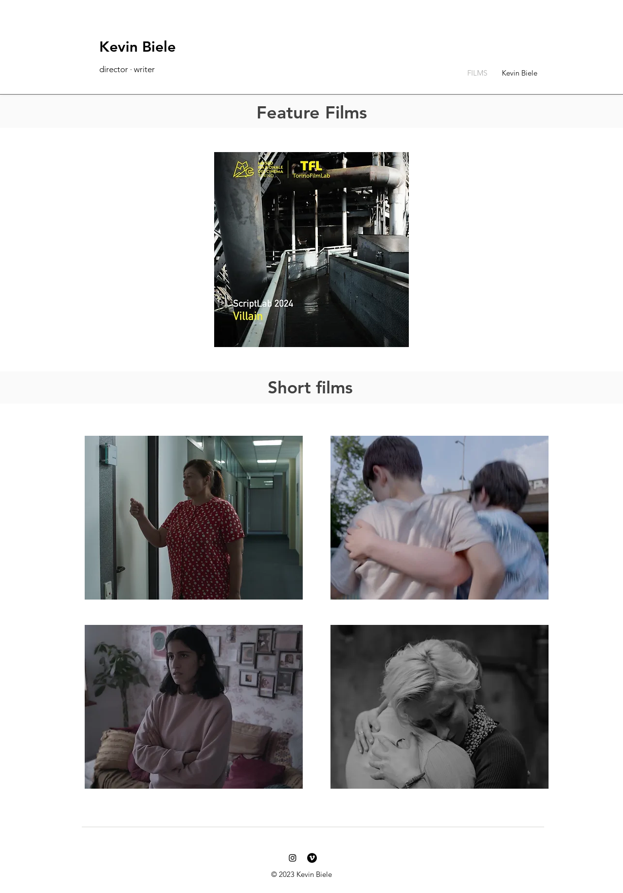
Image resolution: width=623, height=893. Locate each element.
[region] (191, 527)
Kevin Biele (137, 47)
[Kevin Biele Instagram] (292, 858)
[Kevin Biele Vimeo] (312, 858)
